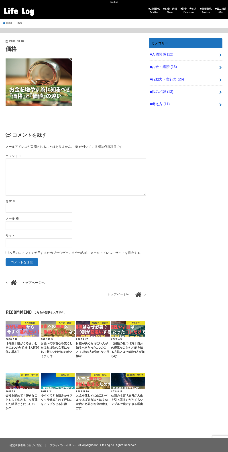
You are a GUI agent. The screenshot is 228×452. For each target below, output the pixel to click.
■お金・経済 (170, 10)
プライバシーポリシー (65, 445)
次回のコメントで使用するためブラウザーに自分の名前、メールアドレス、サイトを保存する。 (76, 253)
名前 (11, 201)
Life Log (19, 10)
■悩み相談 (220, 10)
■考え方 (159, 101)
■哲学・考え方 (188, 10)
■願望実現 (206, 10)
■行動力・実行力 (166, 77)
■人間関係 (154, 10)
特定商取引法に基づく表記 (26, 445)
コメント (14, 156)
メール (12, 218)
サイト (10, 235)
